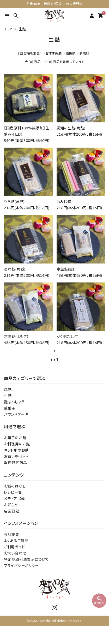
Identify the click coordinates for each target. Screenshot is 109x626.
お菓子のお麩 (15, 438)
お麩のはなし (15, 486)
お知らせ (11, 505)
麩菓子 (9, 408)
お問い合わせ (15, 553)
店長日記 (11, 511)
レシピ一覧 (13, 492)
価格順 (71, 53)
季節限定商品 (15, 462)
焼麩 (7, 389)
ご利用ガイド (14, 547)
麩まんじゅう (14, 402)
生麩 (22, 29)
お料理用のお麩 (17, 444)
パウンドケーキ (16, 414)
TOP (8, 29)
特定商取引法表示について (26, 559)
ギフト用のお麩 (16, 450)
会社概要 (11, 534)
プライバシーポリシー (21, 565)
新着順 (84, 53)
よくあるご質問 (16, 540)
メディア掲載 (14, 498)
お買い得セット (16, 456)
